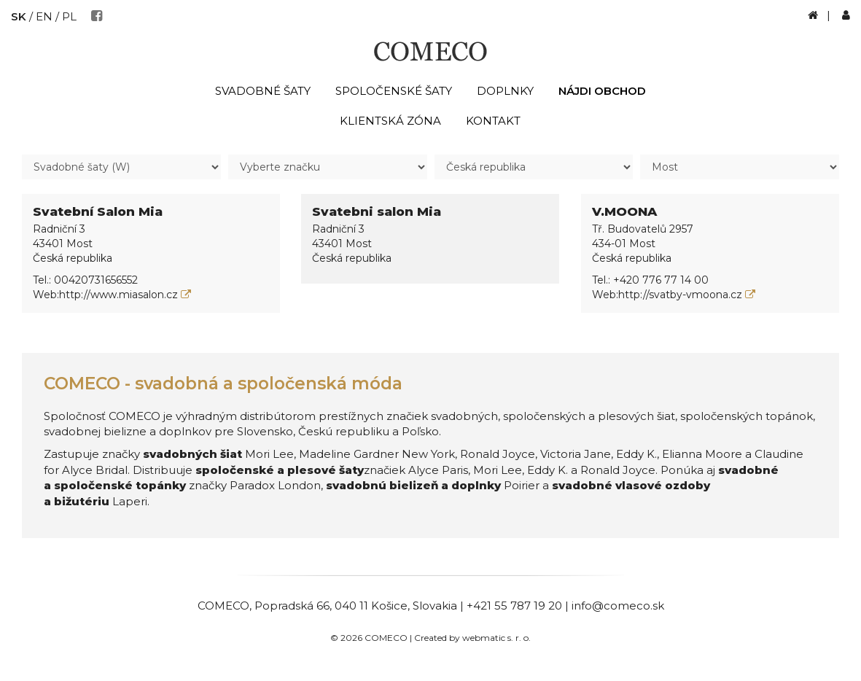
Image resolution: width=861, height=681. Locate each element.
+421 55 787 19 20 (514, 605)
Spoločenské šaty (393, 91)
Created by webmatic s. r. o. (472, 637)
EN (44, 16)
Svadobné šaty (263, 91)
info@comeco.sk (618, 605)
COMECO (223, 605)
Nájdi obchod (602, 91)
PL (69, 16)
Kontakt (493, 121)
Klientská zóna (390, 121)
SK (18, 16)
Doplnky (505, 91)
